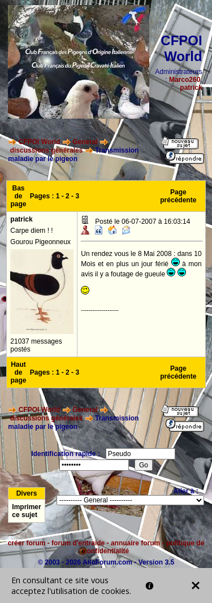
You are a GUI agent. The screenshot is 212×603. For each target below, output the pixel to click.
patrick (191, 88)
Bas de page (19, 196)
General (85, 142)
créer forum (27, 543)
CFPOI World (39, 142)
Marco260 (184, 80)
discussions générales (46, 150)
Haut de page (19, 372)
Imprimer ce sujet (26, 511)
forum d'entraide (78, 543)
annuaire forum (135, 543)
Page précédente (178, 196)
